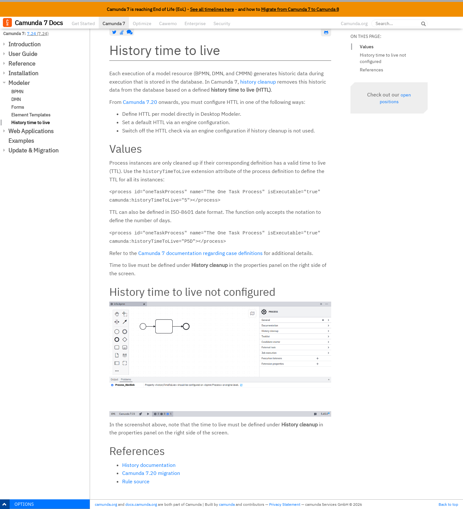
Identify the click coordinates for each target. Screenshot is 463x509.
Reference (21, 63)
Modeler (19, 82)
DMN (16, 99)
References (371, 70)
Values (367, 47)
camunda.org (106, 504)
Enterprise (195, 23)
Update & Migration (33, 150)
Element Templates (30, 115)
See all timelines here (212, 9)
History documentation (149, 465)
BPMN (17, 92)
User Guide (22, 54)
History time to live (30, 122)
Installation (23, 73)
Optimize (142, 23)
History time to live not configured (383, 58)
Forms (17, 107)
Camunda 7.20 (140, 102)
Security (221, 23)
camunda (227, 504)
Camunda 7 (114, 23)
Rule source (136, 481)
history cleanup (258, 81)
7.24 (31, 33)
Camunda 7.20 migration (151, 473)
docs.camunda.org (141, 504)
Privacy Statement (284, 504)
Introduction (24, 44)
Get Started (83, 23)
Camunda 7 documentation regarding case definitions (200, 253)
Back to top (448, 504)
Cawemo (168, 23)
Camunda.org (354, 23)
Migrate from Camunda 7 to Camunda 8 (300, 9)
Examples (21, 140)
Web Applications (31, 131)
